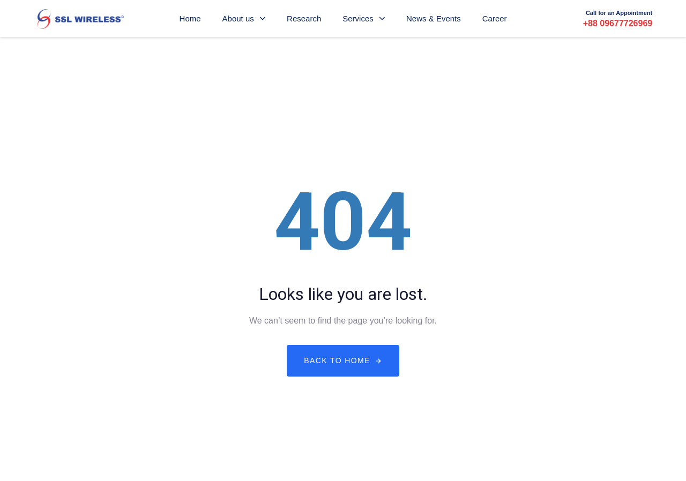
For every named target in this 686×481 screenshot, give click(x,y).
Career (494, 18)
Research (304, 18)
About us (243, 18)
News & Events (433, 18)
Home (190, 18)
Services (363, 18)
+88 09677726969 (617, 23)
